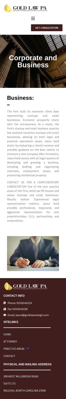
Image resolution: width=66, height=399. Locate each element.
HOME (7, 334)
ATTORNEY (10, 341)
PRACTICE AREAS (16, 349)
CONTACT (9, 356)
